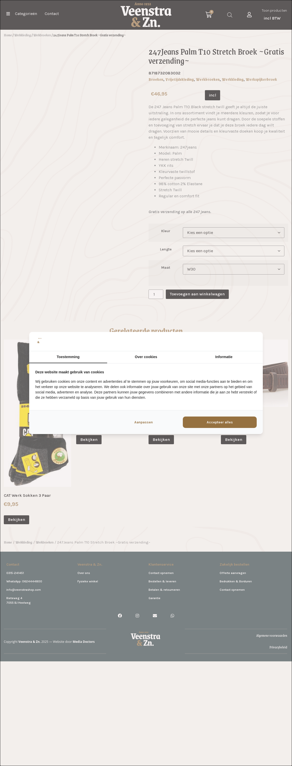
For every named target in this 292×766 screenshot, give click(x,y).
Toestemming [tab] (68, 357)
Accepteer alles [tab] (220, 422)
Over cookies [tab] (146, 357)
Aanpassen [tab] (143, 422)
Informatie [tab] (224, 357)
